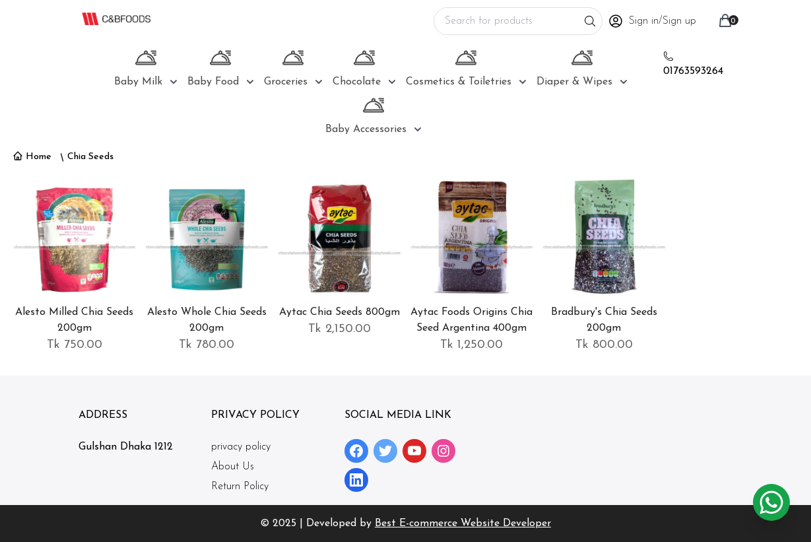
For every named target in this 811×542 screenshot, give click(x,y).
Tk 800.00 (604, 345)
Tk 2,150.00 (339, 329)
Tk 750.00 (74, 345)
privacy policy (241, 447)
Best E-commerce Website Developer (463, 523)
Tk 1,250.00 (471, 345)
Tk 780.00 (206, 345)
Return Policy (240, 486)
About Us (232, 466)
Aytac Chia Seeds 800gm (339, 312)
